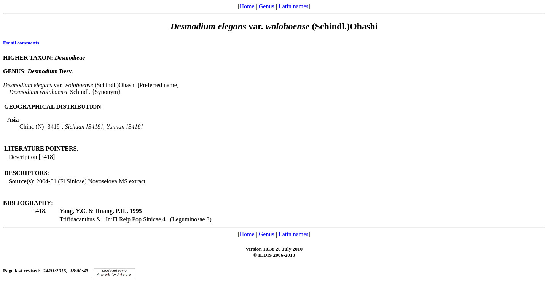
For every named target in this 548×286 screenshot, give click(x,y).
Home (246, 6)
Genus (266, 6)
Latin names (294, 6)
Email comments (21, 43)
